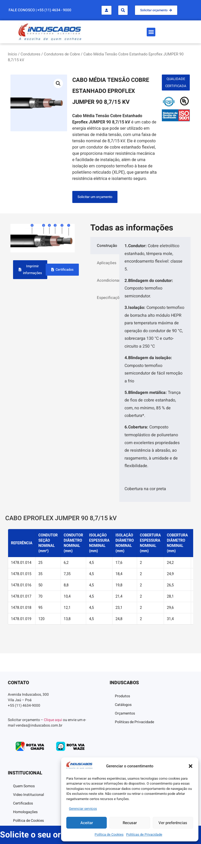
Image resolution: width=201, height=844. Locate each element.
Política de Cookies (109, 834)
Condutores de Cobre (62, 54)
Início (12, 54)
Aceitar (86, 823)
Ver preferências (172, 823)
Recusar (130, 823)
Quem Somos (24, 786)
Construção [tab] (107, 245)
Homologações (25, 812)
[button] (190, 766)
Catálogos (123, 704)
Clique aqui (53, 720)
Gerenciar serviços (83, 809)
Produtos (122, 696)
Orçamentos (125, 713)
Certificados (23, 803)
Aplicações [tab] (106, 263)
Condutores (30, 54)
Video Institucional (28, 794)
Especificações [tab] (108, 298)
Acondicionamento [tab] (108, 280)
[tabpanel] (155, 369)
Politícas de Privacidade (144, 834)
